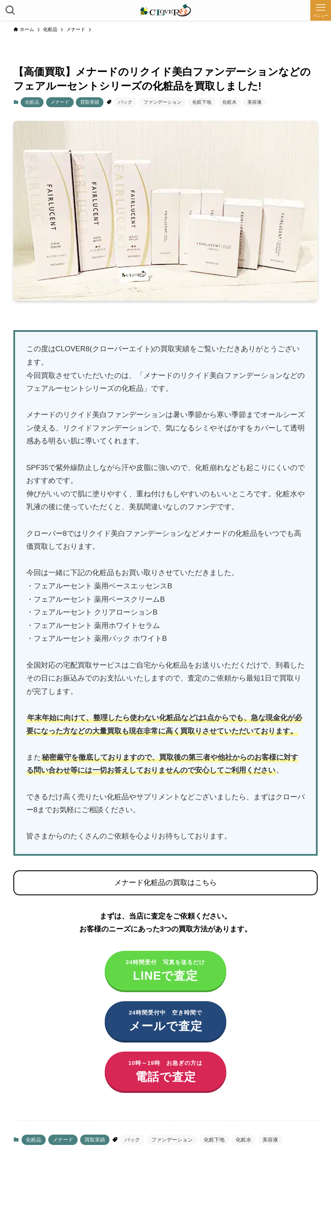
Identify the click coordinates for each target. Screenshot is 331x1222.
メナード (59, 102)
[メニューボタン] (320, 10)
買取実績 (89, 102)
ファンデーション (162, 102)
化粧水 (229, 102)
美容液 (254, 102)
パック (125, 102)
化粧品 (32, 102)
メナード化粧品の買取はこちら (165, 883)
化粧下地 (201, 102)
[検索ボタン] (10, 10)
